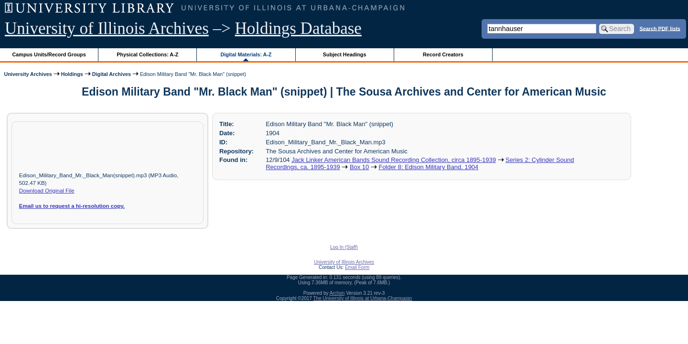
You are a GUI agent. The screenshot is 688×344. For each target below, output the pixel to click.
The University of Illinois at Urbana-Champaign (362, 298)
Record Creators (443, 54)
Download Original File (47, 191)
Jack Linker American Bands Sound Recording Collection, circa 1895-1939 (393, 159)
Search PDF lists (660, 28)
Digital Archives (111, 74)
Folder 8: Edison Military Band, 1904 (428, 167)
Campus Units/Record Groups (49, 54)
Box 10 (359, 167)
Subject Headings (344, 54)
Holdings (72, 74)
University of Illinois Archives (107, 28)
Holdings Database (298, 28)
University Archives (28, 74)
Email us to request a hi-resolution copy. (72, 206)
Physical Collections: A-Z (147, 54)
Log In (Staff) (344, 247)
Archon (337, 293)
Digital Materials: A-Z (245, 54)
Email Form (357, 267)
